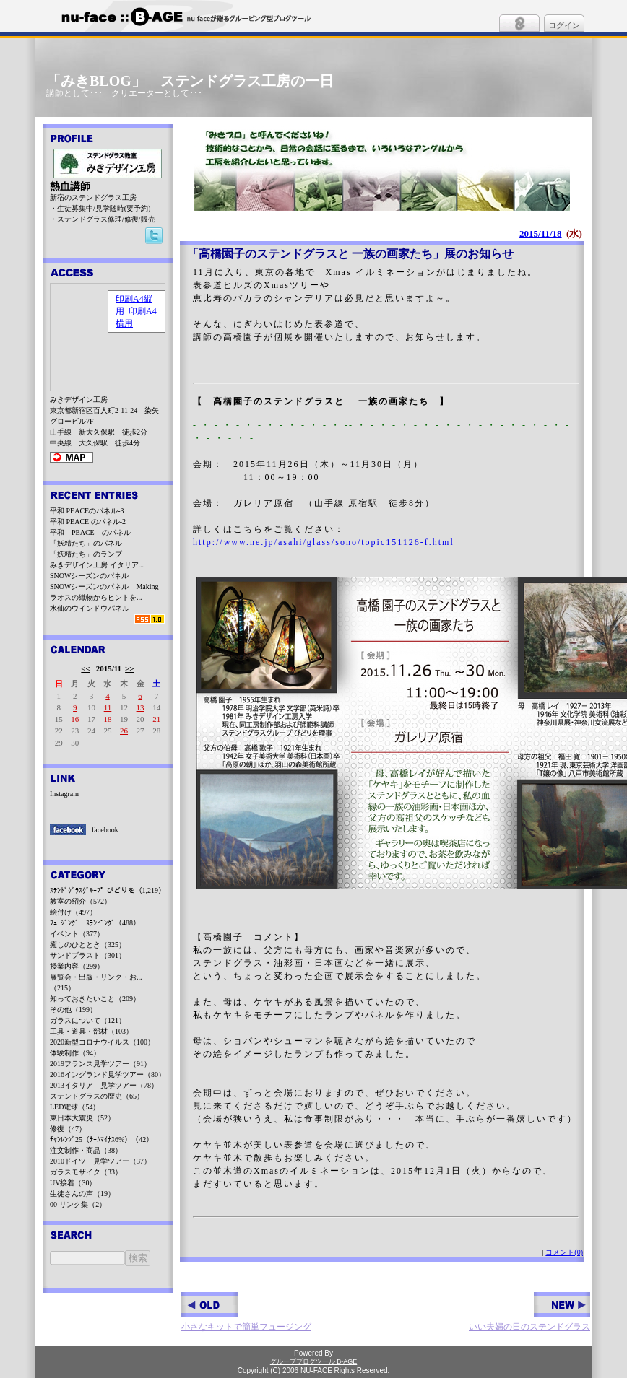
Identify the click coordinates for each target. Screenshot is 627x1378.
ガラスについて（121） (88, 1020)
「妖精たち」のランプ (86, 554)
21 (156, 719)
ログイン (564, 25)
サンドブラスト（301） (88, 955)
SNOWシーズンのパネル (89, 576)
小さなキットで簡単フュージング (246, 1312)
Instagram (64, 794)
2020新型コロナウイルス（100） (102, 1042)
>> (129, 668)
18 (107, 719)
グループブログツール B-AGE (314, 1361)
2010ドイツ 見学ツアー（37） (100, 1161)
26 (124, 730)
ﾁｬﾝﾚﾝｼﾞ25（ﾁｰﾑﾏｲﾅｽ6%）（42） (101, 1139)
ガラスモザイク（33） (86, 1172)
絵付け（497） (73, 912)
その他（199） (73, 1009)
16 (75, 719)
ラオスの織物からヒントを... (96, 597)
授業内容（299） (77, 966)
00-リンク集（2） (78, 1204)
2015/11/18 (540, 233)
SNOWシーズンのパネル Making (104, 586)
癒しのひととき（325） (88, 945)
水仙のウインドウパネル (89, 608)
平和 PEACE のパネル (90, 532)
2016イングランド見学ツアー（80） (107, 1074)
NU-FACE (316, 1370)
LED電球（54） (75, 1107)
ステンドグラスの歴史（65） (97, 1096)
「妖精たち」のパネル (86, 543)
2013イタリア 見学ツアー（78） (104, 1085)
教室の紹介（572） (80, 901)
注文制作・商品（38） (86, 1150)
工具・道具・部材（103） (91, 1031)
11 (108, 707)
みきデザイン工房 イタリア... (97, 565)
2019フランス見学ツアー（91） (100, 1064)
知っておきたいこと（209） (95, 999)
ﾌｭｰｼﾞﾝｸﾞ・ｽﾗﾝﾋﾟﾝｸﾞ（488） (95, 923)
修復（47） (68, 1129)
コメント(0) (564, 1252)
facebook (105, 830)
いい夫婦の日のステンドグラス (529, 1312)
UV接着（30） (73, 1183)
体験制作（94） (75, 1053)
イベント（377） (77, 934)
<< (85, 668)
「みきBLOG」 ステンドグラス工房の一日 (190, 81)
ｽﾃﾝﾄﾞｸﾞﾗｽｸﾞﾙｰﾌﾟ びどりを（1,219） (107, 890)
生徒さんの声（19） (82, 1194)
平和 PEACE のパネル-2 (88, 522)
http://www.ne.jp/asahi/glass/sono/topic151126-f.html (323, 542)
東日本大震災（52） (82, 1118)
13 (140, 707)
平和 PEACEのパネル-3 (87, 511)
